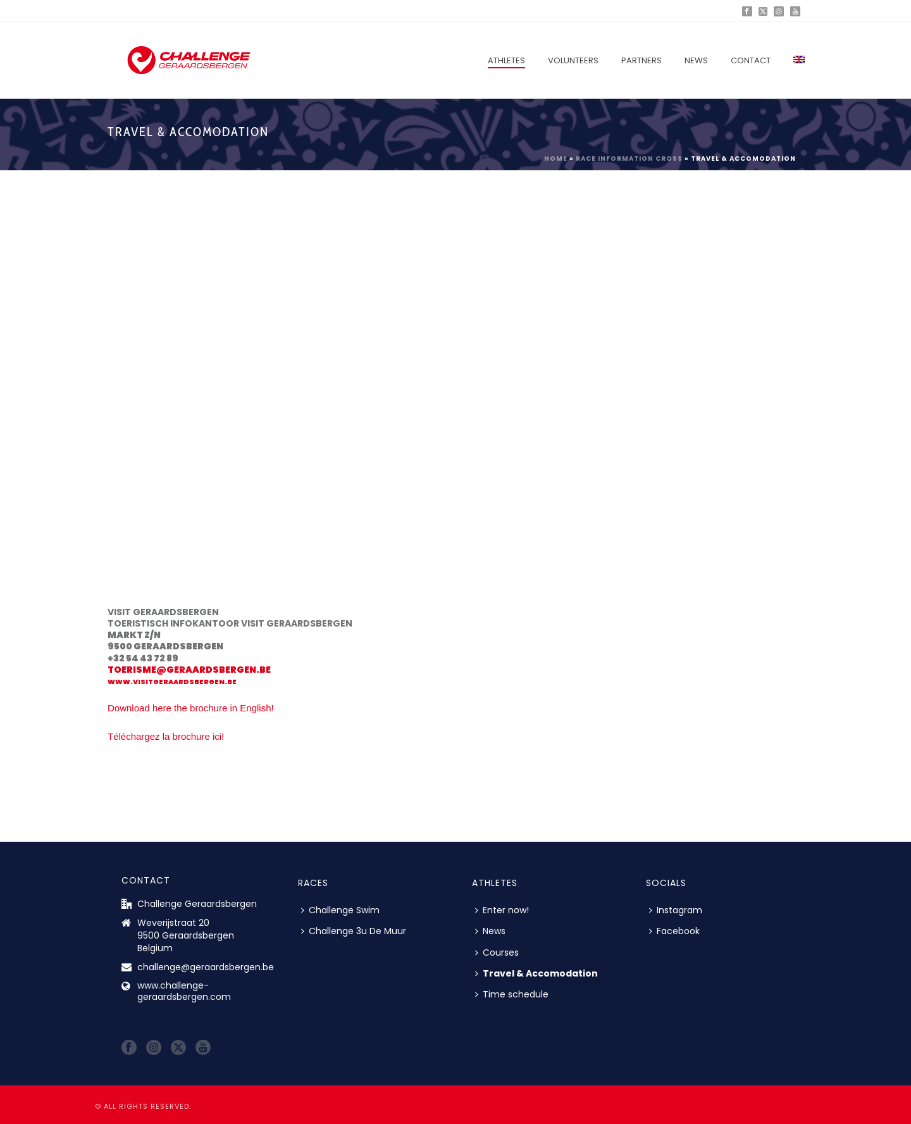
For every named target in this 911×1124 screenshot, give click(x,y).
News (696, 60)
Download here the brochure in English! (191, 707)
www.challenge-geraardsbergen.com (184, 991)
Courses (497, 952)
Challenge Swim (340, 910)
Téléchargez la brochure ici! (166, 736)
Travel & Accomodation (536, 973)
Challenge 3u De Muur (353, 931)
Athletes (506, 60)
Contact (751, 60)
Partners (641, 60)
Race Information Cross (629, 158)
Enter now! (502, 910)
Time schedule (511, 994)
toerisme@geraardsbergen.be (189, 669)
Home (555, 158)
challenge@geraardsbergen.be (205, 967)
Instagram (675, 910)
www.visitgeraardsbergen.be (172, 682)
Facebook (674, 931)
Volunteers (573, 60)
